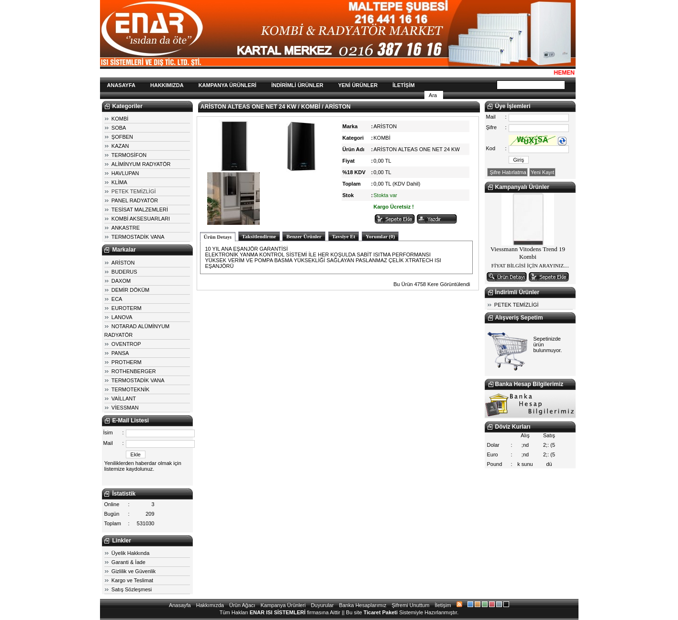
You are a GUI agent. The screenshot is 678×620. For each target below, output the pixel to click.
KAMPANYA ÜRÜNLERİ (227, 85)
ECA (116, 299)
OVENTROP (126, 344)
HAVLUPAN (125, 173)
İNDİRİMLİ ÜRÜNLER (297, 85)
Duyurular (322, 605)
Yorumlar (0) (380, 236)
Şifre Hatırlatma (507, 172)
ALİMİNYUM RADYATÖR (141, 164)
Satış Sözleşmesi (131, 589)
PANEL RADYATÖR (134, 200)
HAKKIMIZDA (167, 85)
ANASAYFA (121, 85)
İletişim (442, 605)
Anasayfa (180, 605)
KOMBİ (119, 119)
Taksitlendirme (259, 236)
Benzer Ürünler (303, 236)
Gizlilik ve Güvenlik (133, 571)
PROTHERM (126, 362)
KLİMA (119, 182)
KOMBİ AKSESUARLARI (140, 218)
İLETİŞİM (403, 85)
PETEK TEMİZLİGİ (133, 191)
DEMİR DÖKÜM (130, 290)
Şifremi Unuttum (411, 605)
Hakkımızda (210, 605)
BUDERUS (124, 272)
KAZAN (120, 146)
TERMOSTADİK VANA (138, 237)
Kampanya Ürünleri (282, 605)
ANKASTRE (125, 228)
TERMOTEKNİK (130, 389)
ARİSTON (123, 263)
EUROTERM (126, 308)
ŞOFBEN (122, 137)
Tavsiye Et (344, 236)
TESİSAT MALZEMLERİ (139, 209)
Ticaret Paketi (381, 612)
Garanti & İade (128, 562)
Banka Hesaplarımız (362, 605)
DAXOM (121, 281)
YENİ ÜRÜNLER (358, 85)
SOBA (118, 128)
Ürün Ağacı (242, 605)
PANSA (120, 353)
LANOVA (122, 317)
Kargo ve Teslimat (132, 580)
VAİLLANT (123, 398)
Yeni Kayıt (542, 172)
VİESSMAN (125, 407)
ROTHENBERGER (133, 371)
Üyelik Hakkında (130, 553)
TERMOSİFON (128, 155)
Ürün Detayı (218, 237)
